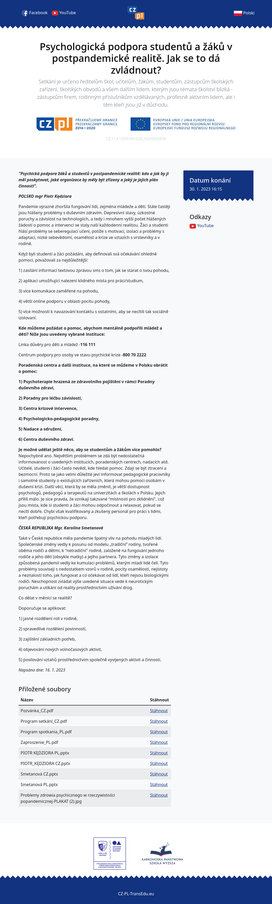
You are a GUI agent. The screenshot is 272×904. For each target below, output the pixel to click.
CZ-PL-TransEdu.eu (136, 894)
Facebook (35, 13)
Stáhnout (159, 710)
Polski (244, 13)
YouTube (64, 13)
